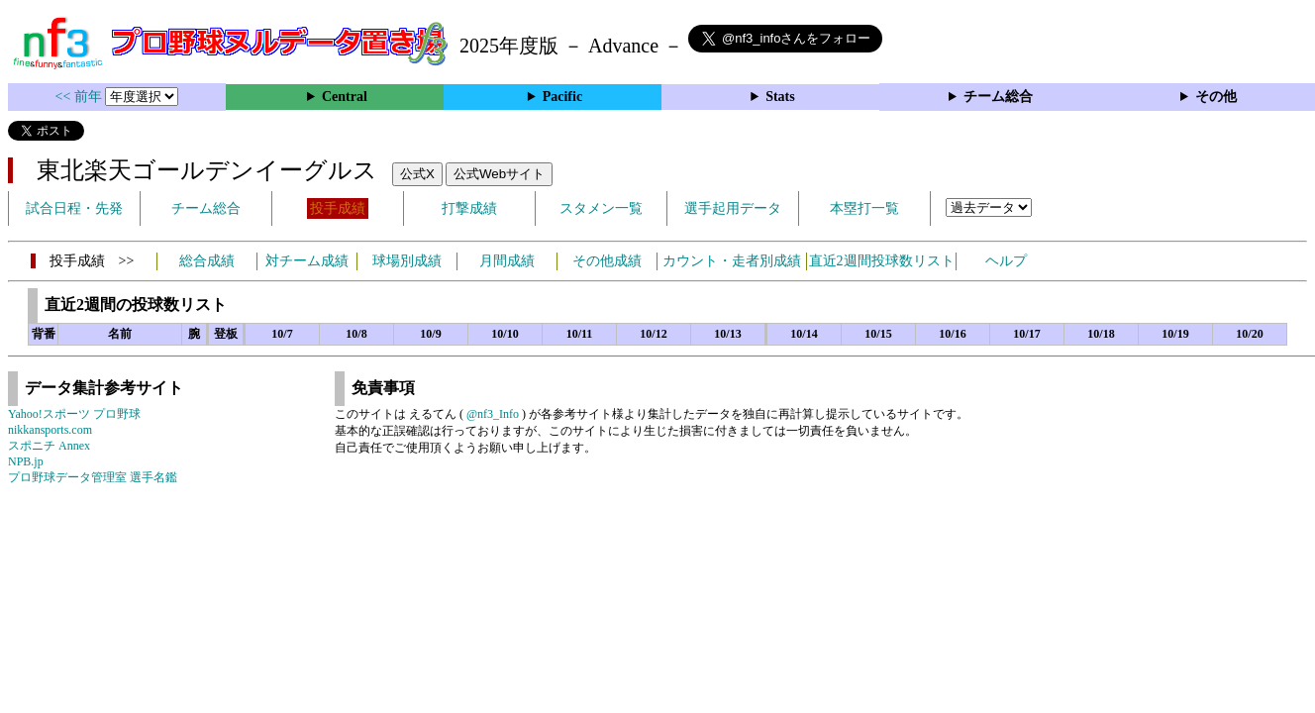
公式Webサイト (499, 173)
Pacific (562, 96)
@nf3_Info (492, 414)
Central (344, 96)
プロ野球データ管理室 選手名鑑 (92, 477)
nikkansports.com (50, 430)
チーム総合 (998, 96)
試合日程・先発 (74, 208)
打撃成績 (469, 208)
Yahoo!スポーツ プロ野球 (74, 414)
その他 (1216, 96)
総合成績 (207, 261)
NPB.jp (26, 461)
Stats (780, 96)
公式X (417, 173)
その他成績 (607, 261)
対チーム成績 (307, 261)
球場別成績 (407, 261)
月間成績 (507, 261)
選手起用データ (732, 208)
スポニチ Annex (49, 446)
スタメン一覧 (601, 208)
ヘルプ (1006, 261)
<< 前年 (80, 96)
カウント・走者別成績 (731, 261)
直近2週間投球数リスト (882, 261)
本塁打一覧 (864, 208)
